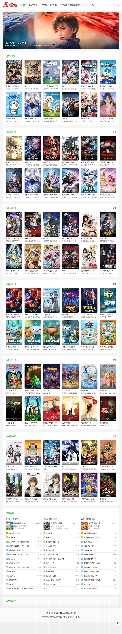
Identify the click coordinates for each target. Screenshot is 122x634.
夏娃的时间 (10, 467)
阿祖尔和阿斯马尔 (50, 423)
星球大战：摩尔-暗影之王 (14, 314)
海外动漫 (63, 5)
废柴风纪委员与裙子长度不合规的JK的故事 (51, 271)
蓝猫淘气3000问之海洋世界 (108, 86)
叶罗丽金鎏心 (105, 195)
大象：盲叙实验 (30, 467)
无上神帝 (28, 86)
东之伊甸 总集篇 (31, 499)
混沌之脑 (103, 238)
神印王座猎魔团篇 (50, 195)
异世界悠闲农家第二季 (33, 271)
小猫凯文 (46, 314)
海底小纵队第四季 (69, 347)
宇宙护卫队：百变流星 (89, 499)
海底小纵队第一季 (12, 347)
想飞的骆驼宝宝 (87, 390)
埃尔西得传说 (86, 423)
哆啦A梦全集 (10, 119)
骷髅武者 (103, 499)
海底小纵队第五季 (87, 347)
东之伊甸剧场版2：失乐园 (51, 499)
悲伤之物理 (104, 423)
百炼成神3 (28, 162)
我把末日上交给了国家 (70, 162)
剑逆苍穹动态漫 (12, 162)
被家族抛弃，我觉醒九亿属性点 (89, 162)
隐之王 (45, 238)
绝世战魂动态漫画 (106, 119)
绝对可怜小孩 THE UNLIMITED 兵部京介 (108, 271)
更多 (114, 132)
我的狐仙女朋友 (87, 238)
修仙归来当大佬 (30, 119)
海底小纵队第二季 (31, 347)
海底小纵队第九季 (106, 314)
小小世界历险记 (12, 390)
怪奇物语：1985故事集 (70, 314)
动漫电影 (73, 5)
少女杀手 (65, 467)
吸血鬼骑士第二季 (12, 238)
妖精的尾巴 (85, 119)
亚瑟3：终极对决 (31, 423)
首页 (23, 4)
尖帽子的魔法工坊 (12, 271)
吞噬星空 (46, 162)
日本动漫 (43, 5)
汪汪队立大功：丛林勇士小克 (108, 467)
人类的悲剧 (66, 423)
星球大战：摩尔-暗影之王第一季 (33, 314)
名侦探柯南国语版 (12, 86)
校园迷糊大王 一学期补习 (89, 271)
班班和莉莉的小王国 (51, 86)
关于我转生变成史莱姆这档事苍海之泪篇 (51, 467)
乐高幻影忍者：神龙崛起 (33, 390)
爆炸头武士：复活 (69, 499)
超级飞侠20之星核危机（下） (89, 195)
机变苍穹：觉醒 (68, 195)
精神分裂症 (10, 423)
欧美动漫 (53, 5)
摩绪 (64, 271)
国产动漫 (33, 5)
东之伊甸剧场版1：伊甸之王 (14, 499)
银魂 (64, 86)
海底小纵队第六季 (106, 347)
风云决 (83, 467)
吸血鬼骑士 (29, 238)
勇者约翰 (103, 390)
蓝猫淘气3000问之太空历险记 (89, 86)
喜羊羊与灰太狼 (49, 119)
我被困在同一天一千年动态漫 (14, 195)
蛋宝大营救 (66, 390)
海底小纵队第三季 (50, 347)
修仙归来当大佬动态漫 (33, 195)
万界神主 (65, 119)
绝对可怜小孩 (67, 238)
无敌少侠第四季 (87, 314)
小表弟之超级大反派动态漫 (108, 162)
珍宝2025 (46, 390)
